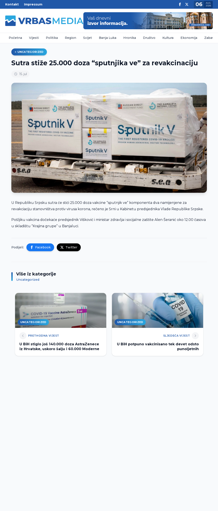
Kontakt (12, 4)
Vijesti (34, 38)
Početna (15, 38)
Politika (52, 38)
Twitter (68, 247)
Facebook (40, 247)
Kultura (167, 38)
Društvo (149, 38)
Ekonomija (188, 38)
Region (70, 38)
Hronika (129, 38)
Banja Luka (107, 38)
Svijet (87, 38)
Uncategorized (29, 51)
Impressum (33, 4)
